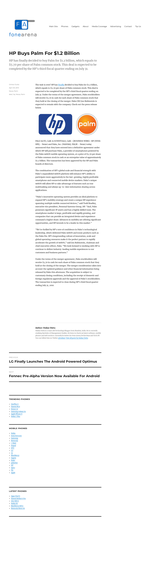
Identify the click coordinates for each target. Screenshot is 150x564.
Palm (16, 91)
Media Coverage (99, 26)
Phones (64, 26)
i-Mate (13, 443)
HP (12, 465)
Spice (13, 468)
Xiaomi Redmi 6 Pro (18, 499)
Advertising (115, 26)
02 (12, 453)
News (11, 91)
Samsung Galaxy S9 (18, 412)
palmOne (14, 463)
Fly (12, 470)
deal (10, 94)
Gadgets (75, 26)
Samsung (14, 438)
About (86, 26)
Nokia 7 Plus (15, 416)
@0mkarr (62, 338)
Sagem (13, 458)
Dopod (13, 446)
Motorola (14, 441)
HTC (12, 448)
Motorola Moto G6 (18, 508)
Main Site (53, 26)
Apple (13, 473)
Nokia (13, 433)
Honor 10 (14, 409)
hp (14, 94)
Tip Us (138, 26)
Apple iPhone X (16, 414)
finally (61, 85)
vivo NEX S (15, 501)
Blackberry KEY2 (17, 506)
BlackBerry (15, 455)
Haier (13, 460)
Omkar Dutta (14, 84)
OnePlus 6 (15, 404)
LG (12, 451)
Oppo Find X (15, 496)
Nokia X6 (14, 503)
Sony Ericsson (16, 436)
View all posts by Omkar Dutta (77, 338)
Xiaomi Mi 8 (15, 407)
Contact (128, 26)
